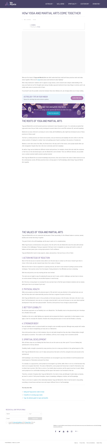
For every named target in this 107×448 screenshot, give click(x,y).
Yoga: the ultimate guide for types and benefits (36, 398)
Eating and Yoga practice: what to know (34, 392)
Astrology (49, 4)
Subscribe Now (77, 98)
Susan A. (33, 25)
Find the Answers (53, 113)
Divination (96, 4)
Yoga (34, 19)
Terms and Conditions (91, 442)
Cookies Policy (99, 442)
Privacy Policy (82, 442)
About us (76, 442)
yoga (38, 80)
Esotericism (85, 4)
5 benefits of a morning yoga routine (33, 395)
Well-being (27, 19)
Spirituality (72, 4)
